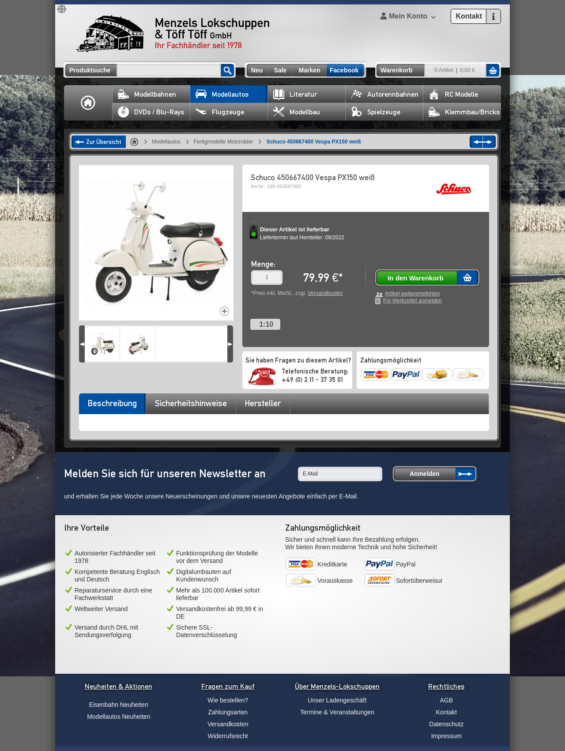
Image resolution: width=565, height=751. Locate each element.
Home (88, 103)
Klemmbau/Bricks (464, 111)
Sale (280, 70)
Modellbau (296, 111)
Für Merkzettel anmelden (412, 301)
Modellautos (222, 94)
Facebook (344, 70)
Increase (224, 311)
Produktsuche (89, 70)
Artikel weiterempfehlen (412, 294)
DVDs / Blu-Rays (151, 111)
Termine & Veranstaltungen (337, 712)
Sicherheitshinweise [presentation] (191, 403)
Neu (257, 70)
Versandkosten (325, 293)
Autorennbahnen (384, 94)
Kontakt (446, 712)
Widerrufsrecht (228, 736)
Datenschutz (446, 724)
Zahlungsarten (228, 712)
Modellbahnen (147, 94)
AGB (446, 700)
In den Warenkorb (415, 278)
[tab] (112, 406)
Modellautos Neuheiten (118, 716)
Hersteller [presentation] (263, 403)
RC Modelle (453, 94)
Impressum (446, 736)
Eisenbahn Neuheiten (118, 704)
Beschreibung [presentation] (112, 403)
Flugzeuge (220, 111)
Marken (309, 70)
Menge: (263, 263)
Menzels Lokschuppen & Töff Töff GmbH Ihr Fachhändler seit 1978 (172, 33)
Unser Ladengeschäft (337, 700)
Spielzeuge (375, 111)
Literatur (295, 94)
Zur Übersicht (103, 141)
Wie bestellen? (227, 700)
